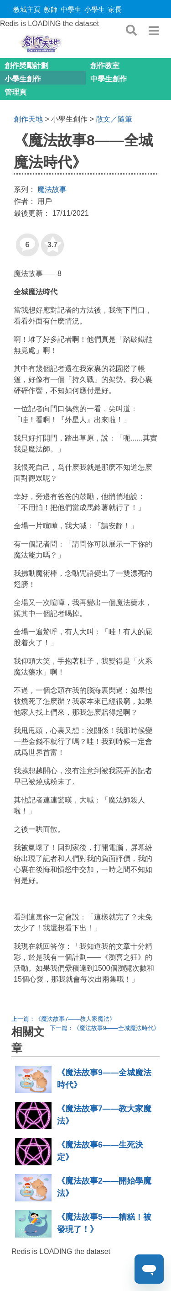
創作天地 (28, 119)
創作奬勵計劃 (26, 65)
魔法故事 (52, 189)
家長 (115, 9)
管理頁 (15, 92)
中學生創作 (108, 79)
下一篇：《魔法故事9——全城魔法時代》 (105, 1028)
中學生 (71, 9)
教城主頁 (27, 9)
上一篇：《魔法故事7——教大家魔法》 (63, 1018)
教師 (50, 9)
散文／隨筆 (114, 119)
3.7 (49, 241)
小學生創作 (23, 79)
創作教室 (104, 65)
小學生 (94, 9)
